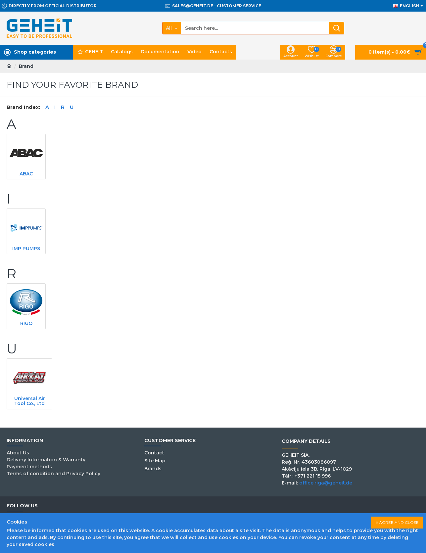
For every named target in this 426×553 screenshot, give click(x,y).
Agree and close (399, 522)
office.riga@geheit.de (325, 483)
